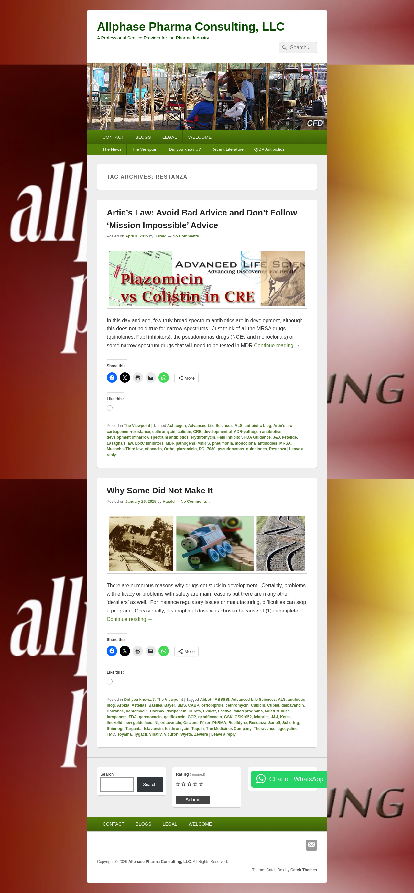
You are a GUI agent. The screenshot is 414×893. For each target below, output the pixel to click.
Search (107, 774)
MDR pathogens (180, 443)
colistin (184, 431)
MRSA (285, 443)
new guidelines (138, 723)
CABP (193, 705)
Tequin (197, 728)
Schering (290, 723)
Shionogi (115, 728)
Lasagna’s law (120, 443)
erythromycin (203, 437)
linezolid (114, 723)
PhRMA (219, 723)
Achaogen (176, 426)
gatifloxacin (175, 717)
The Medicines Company (229, 728)
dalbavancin (292, 705)
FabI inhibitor (229, 437)
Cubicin (258, 705)
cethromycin (163, 431)
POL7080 (207, 449)
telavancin (153, 728)
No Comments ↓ (187, 236)
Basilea (155, 705)
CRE (197, 431)
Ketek (285, 717)
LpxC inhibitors (149, 443)
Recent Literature (227, 149)
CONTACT (113, 137)
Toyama (124, 734)
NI (156, 723)
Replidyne (237, 723)
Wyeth (186, 734)
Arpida (123, 705)
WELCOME (200, 137)
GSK (228, 717)
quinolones (256, 449)
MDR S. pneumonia (215, 443)
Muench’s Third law (125, 449)
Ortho (169, 449)
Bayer (169, 705)
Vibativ (155, 734)
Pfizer (205, 723)
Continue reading (277, 345)
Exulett (209, 711)
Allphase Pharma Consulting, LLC (191, 26)
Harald (160, 236)
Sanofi (274, 723)
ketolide (289, 437)
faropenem (116, 717)
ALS (239, 426)
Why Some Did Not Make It (160, 490)
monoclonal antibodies (256, 443)
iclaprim (261, 717)
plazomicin (187, 449)
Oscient (190, 723)
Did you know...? (139, 699)
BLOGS (143, 137)
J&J (276, 437)
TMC (111, 734)
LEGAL (169, 137)
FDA (133, 717)
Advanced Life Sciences (210, 426)
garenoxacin (150, 717)
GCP (192, 717)
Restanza (277, 449)
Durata (195, 711)
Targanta (133, 728)
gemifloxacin (210, 717)
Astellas (139, 705)
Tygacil (140, 734)
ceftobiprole (212, 705)
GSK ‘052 (243, 717)
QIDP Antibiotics (269, 149)
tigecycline (288, 728)
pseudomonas (231, 449)
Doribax (157, 711)
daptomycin (136, 711)
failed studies (277, 711)
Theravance (264, 728)
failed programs (248, 711)
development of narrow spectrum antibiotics (148, 437)
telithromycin (177, 728)
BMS (181, 705)
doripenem (176, 711)
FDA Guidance (257, 437)
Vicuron (171, 734)
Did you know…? (185, 149)
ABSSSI (222, 699)
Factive (224, 711)
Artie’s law (283, 426)
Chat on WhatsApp (296, 779)
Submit (193, 799)
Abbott (206, 699)
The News (112, 149)
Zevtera (201, 734)
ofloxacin (153, 449)
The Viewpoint (145, 149)
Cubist (273, 705)
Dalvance (115, 711)
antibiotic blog (258, 426)
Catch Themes (303, 870)
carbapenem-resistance (128, 431)
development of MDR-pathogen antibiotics (242, 431)
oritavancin (170, 723)
